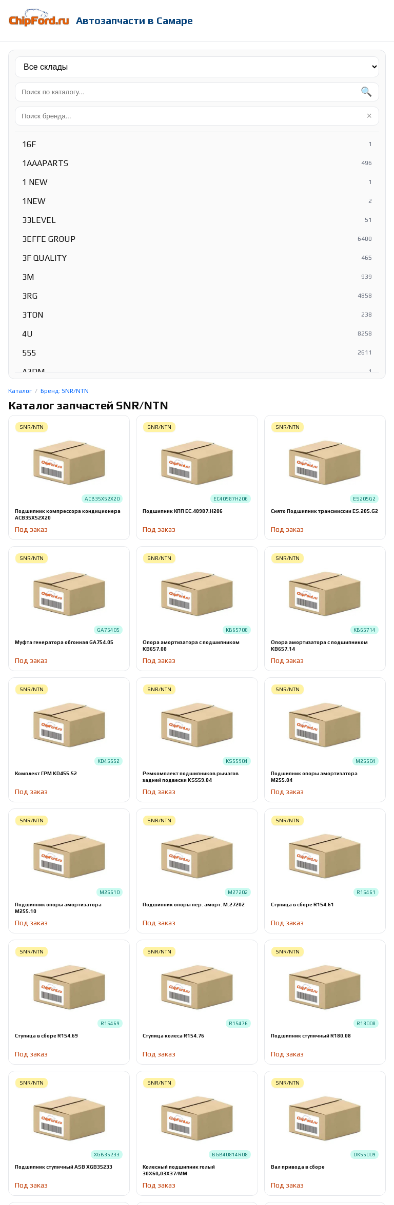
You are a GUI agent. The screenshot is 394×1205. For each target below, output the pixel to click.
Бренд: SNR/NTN (65, 390)
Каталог (20, 390)
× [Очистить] (369, 116)
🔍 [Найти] (366, 92)
